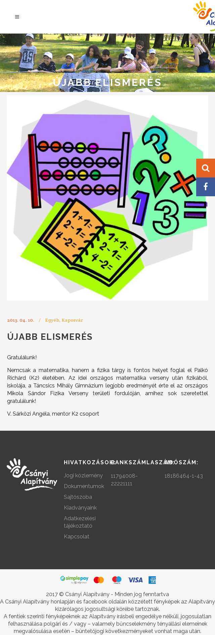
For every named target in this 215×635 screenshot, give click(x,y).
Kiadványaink (80, 508)
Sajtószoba (78, 497)
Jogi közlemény (83, 475)
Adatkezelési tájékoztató (80, 522)
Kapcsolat (76, 536)
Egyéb (52, 320)
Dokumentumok (84, 486)
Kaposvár (72, 320)
